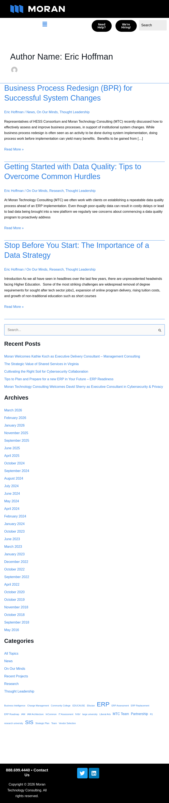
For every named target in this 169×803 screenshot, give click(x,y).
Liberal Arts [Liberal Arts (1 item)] (105, 714)
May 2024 (11, 501)
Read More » (14, 148)
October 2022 (14, 569)
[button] (44, 24)
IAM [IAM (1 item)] (23, 714)
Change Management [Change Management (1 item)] (38, 705)
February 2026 (15, 418)
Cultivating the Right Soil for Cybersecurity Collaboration (46, 371)
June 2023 (12, 539)
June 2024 (12, 493)
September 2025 (16, 440)
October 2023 (14, 531)
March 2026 (13, 410)
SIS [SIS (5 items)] (29, 722)
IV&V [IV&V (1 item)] (77, 714)
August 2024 (13, 478)
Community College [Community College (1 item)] (61, 705)
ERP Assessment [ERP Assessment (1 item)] (120, 705)
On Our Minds (47, 112)
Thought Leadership (75, 112)
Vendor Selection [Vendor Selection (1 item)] (67, 723)
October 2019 (14, 599)
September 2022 (16, 577)
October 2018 (14, 615)
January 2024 (14, 524)
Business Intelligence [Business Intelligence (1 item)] (14, 705)
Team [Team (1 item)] (54, 723)
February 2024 (15, 516)
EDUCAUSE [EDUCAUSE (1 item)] (78, 705)
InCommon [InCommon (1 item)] (51, 714)
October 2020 (14, 592)
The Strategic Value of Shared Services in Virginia (41, 364)
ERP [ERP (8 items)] (103, 704)
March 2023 (13, 546)
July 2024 (11, 486)
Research (56, 191)
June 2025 (12, 448)
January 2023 (14, 554)
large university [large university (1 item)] (90, 714)
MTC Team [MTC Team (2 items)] (121, 714)
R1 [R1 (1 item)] (151, 714)
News (31, 112)
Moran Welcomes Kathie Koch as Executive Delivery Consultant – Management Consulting (72, 356)
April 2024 (11, 509)
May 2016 (11, 630)
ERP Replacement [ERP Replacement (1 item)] (140, 705)
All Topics (11, 653)
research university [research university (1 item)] (13, 723)
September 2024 (16, 471)
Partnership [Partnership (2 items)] (139, 714)
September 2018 (16, 622)
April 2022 (11, 584)
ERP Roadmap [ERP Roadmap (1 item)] (11, 714)
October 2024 (14, 463)
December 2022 (16, 562)
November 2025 (16, 433)
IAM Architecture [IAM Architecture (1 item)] (35, 714)
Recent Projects (16, 676)
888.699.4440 (18, 770)
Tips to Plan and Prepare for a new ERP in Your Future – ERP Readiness (58, 379)
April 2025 (11, 455)
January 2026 (14, 425)
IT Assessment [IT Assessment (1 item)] (66, 714)
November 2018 (16, 607)
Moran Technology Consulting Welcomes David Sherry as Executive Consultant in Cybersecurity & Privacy (83, 386)
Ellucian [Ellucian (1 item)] (91, 705)
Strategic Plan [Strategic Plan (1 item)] (42, 723)
